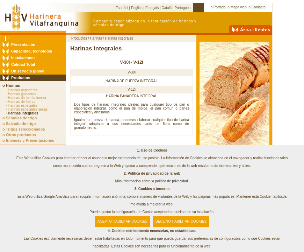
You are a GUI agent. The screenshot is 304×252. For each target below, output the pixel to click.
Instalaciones (23, 58)
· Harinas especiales (21, 105)
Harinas (96, 38)
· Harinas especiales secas (27, 109)
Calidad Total (23, 64)
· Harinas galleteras (21, 94)
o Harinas (11, 85)
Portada (219, 7)
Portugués (183, 8)
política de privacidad (171, 181)
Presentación (23, 44)
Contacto (259, 7)
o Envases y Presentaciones (28, 140)
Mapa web (239, 7)
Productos (20, 78)
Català (166, 8)
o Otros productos (19, 135)
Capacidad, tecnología (31, 51)
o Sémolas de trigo (19, 118)
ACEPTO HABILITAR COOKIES (122, 221)
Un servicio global (27, 71)
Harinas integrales (119, 38)
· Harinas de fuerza (21, 102)
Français (152, 8)
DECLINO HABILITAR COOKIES (181, 221)
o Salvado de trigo (19, 123)
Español (122, 8)
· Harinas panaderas (21, 90)
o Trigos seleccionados (23, 129)
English (137, 8)
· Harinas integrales (22, 113)
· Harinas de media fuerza (26, 98)
